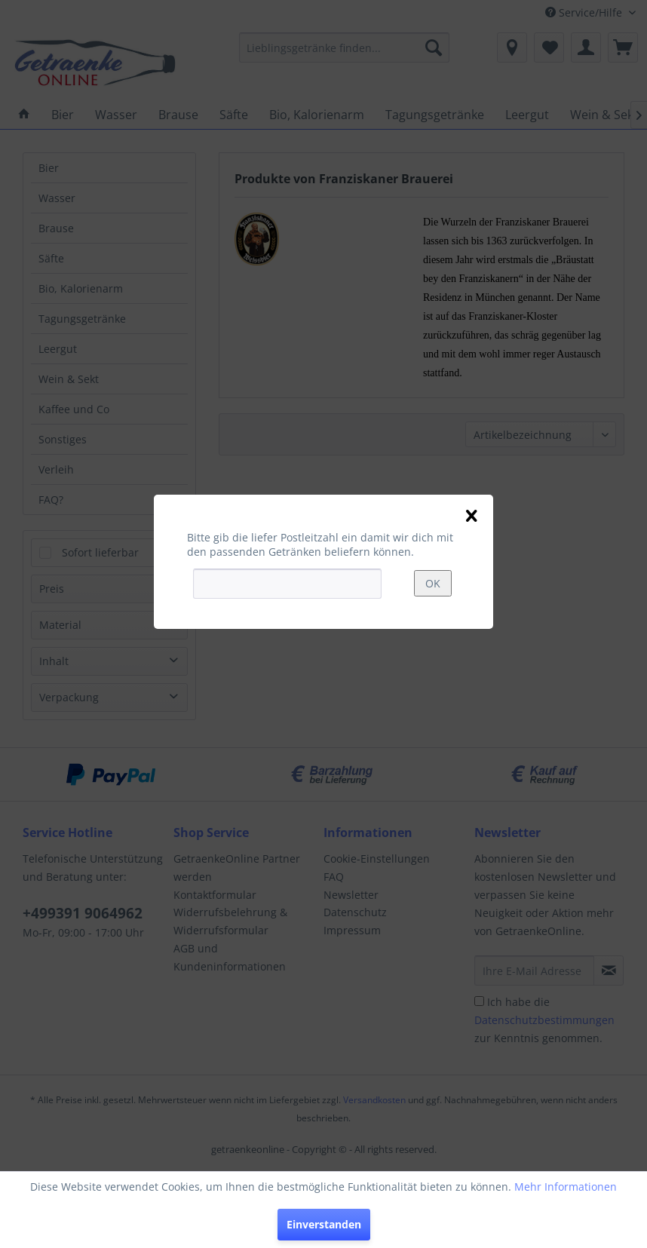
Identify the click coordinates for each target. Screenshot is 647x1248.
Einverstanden (324, 1224)
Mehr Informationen (565, 1186)
